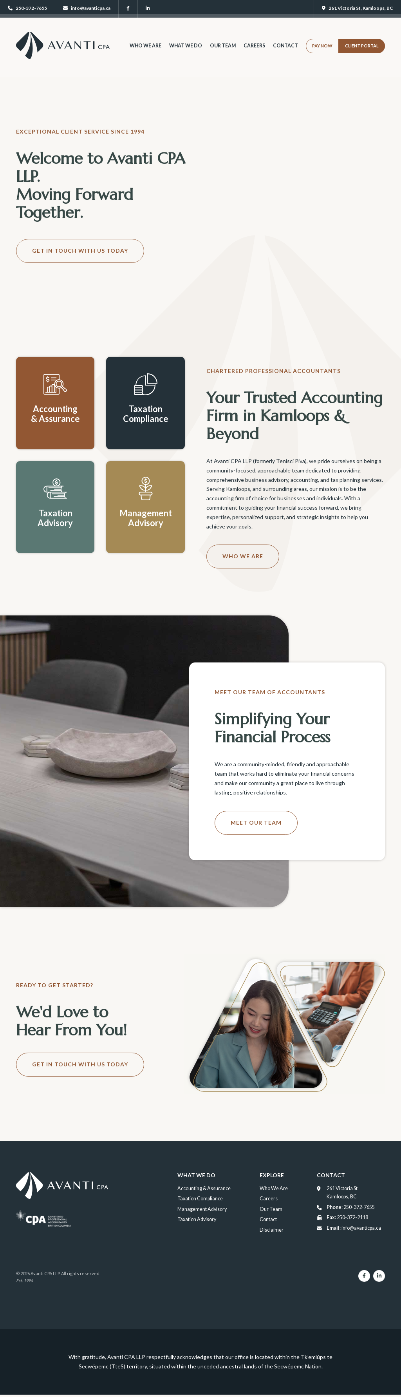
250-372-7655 (27, 8)
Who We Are (144, 53)
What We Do (184, 53)
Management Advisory (201, 1209)
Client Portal (362, 53)
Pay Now (322, 53)
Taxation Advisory (196, 1219)
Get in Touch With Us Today (80, 250)
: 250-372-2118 (346, 1217)
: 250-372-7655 (350, 1207)
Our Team (222, 53)
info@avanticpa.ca (86, 8)
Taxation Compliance (199, 1199)
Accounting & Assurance (203, 1188)
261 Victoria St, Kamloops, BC (357, 8)
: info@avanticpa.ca (353, 1228)
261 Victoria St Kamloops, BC (341, 1192)
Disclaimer (273, 1230)
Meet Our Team (256, 822)
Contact (285, 53)
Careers (254, 53)
